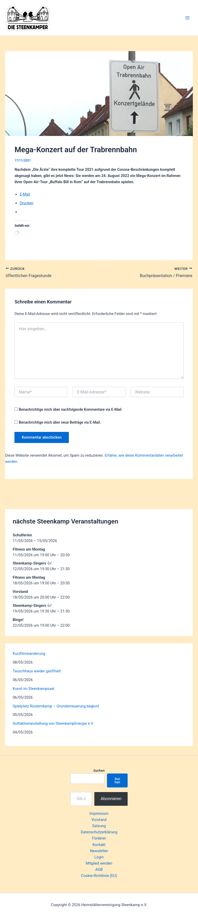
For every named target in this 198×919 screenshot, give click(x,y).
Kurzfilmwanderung (29, 653)
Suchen (98, 770)
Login (99, 857)
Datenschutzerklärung (99, 832)
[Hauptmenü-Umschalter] (187, 17)
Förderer (99, 838)
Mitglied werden (99, 863)
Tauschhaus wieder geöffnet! (37, 671)
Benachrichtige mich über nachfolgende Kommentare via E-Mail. (70, 409)
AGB (99, 869)
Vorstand (99, 819)
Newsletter (99, 851)
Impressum (98, 813)
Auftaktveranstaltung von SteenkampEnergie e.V (53, 723)
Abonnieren (111, 798)
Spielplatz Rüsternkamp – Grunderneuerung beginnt (56, 706)
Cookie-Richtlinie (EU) (99, 875)
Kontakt (99, 844)
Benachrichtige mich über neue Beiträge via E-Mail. (60, 422)
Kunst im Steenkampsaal (33, 688)
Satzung (99, 826)
